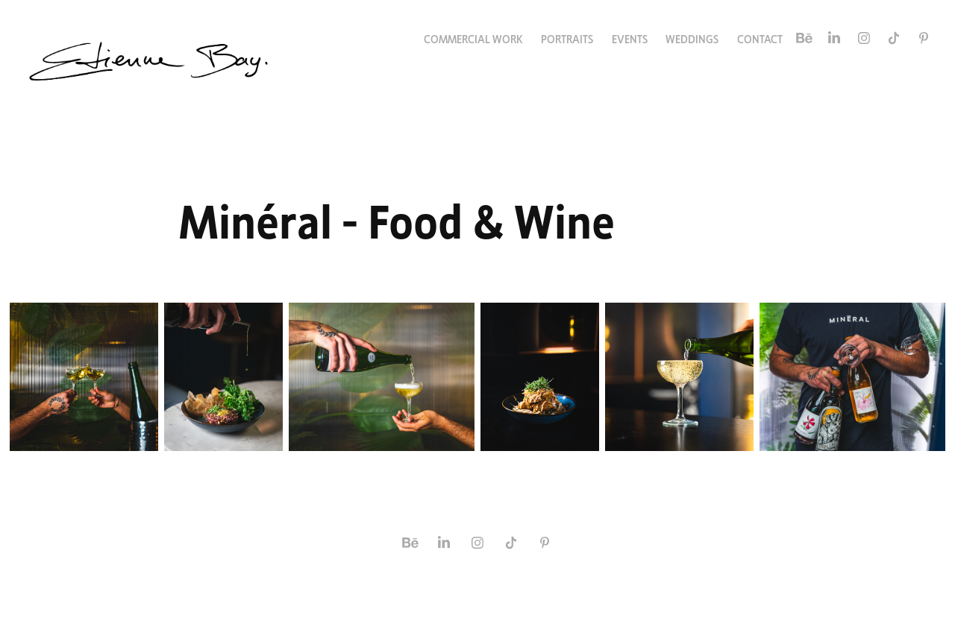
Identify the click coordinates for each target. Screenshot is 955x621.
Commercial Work (473, 38)
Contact (760, 38)
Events (630, 38)
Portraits (567, 38)
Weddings (692, 38)
